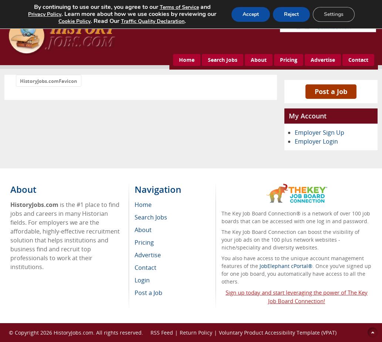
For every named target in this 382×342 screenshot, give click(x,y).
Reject (291, 14)
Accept (251, 14)
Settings (334, 14)
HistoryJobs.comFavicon (48, 81)
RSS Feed (162, 332)
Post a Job (331, 91)
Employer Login (316, 141)
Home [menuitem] (143, 205)
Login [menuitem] (142, 280)
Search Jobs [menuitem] (151, 217)
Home (187, 59)
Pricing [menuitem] (144, 242)
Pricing (288, 59)
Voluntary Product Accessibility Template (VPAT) (278, 332)
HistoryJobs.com (73, 332)
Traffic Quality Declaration (153, 21)
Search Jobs (222, 59)
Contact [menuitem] (145, 268)
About (259, 59)
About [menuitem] (143, 230)
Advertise (323, 59)
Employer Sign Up (319, 132)
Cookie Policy (74, 21)
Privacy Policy (44, 14)
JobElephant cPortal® (286, 265)
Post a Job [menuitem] (148, 293)
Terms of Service (179, 7)
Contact (358, 59)
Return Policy (196, 332)
